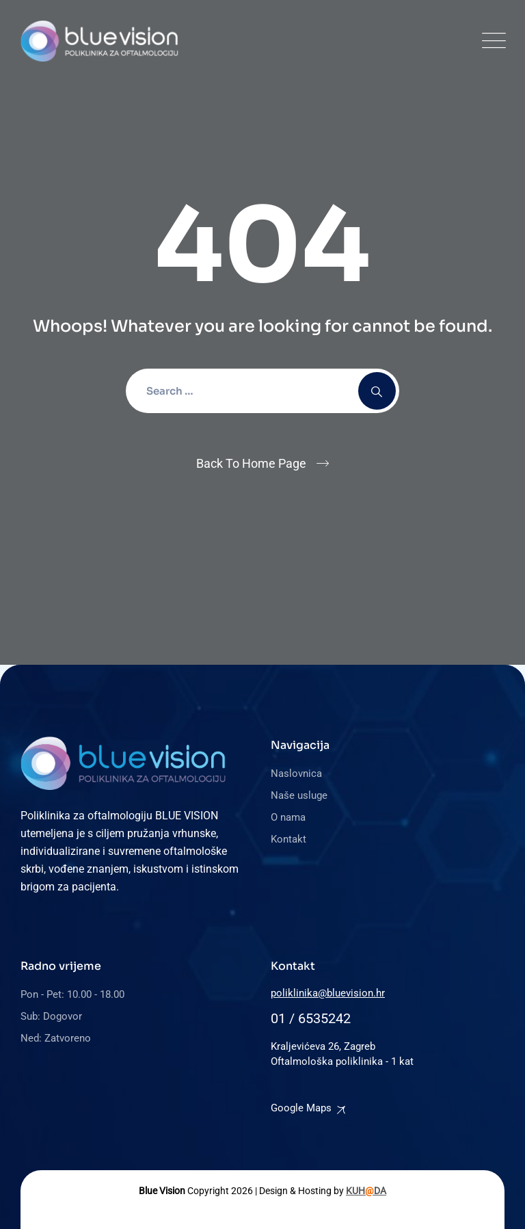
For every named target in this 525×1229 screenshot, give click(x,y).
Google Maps (301, 1108)
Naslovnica (296, 773)
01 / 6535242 (311, 1018)
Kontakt (288, 839)
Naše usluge (299, 795)
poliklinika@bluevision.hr (328, 993)
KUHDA (366, 1190)
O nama (288, 817)
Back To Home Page (251, 463)
